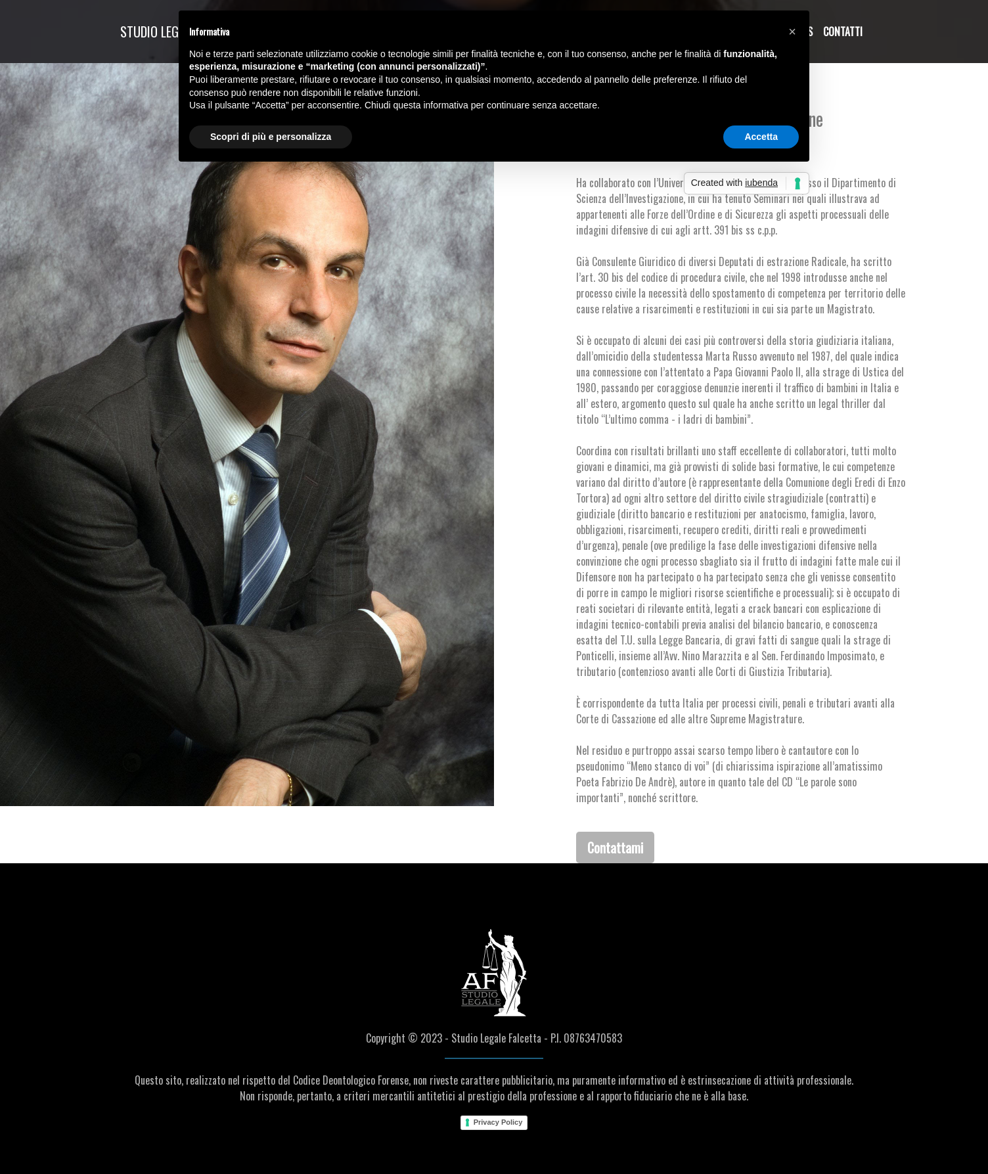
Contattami (615, 847)
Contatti (843, 31)
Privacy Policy (498, 1122)
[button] (792, 31)
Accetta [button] (761, 136)
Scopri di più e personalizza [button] (270, 136)
